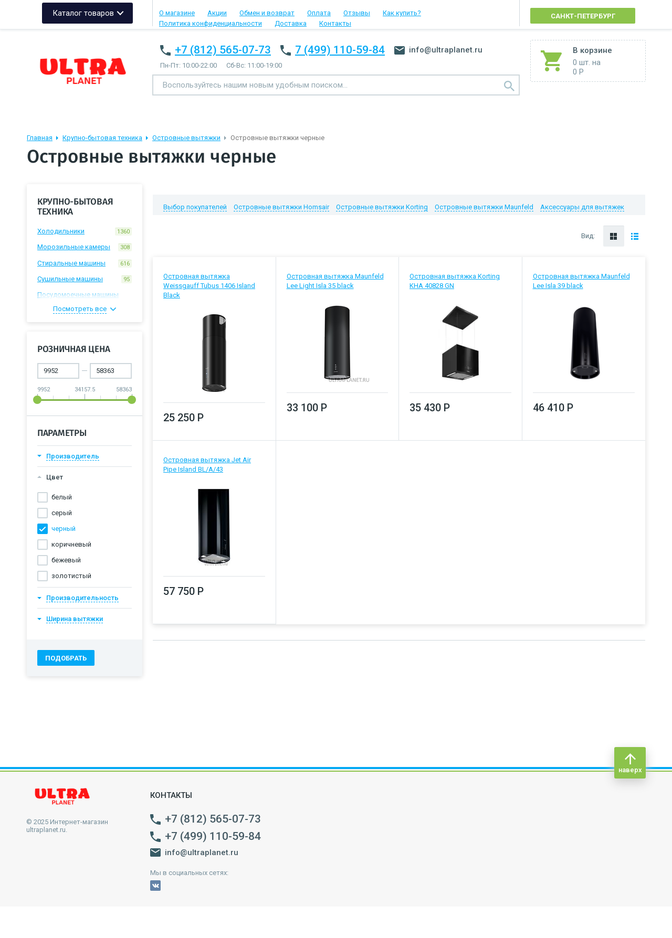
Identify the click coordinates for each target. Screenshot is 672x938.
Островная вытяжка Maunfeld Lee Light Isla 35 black (335, 281)
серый (61, 513)
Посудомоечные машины (84, 297)
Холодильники (84, 231)
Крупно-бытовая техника (102, 138)
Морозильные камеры (84, 247)
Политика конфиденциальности (210, 23)
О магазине (177, 13)
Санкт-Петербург (583, 16)
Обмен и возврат (267, 13)
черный (63, 528)
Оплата (319, 13)
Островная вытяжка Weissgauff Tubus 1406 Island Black (209, 285)
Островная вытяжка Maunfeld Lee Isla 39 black (581, 281)
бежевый (66, 560)
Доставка (291, 23)
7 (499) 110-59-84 (340, 50)
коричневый (71, 544)
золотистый (71, 576)
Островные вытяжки (186, 138)
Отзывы (356, 13)
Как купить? (402, 13)
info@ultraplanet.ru (438, 50)
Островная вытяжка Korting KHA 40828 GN (455, 281)
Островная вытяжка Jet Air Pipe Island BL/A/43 (207, 464)
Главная (39, 138)
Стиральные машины (84, 263)
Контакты (335, 23)
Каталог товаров (83, 13)
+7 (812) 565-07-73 (223, 50)
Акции (217, 13)
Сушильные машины (84, 279)
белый (61, 497)
